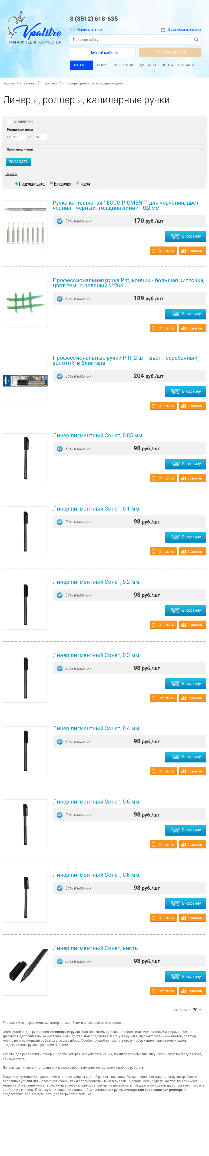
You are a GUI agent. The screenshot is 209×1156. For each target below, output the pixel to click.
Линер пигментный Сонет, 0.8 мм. (96, 875)
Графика (51, 83)
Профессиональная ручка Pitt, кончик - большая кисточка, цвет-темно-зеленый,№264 (128, 283)
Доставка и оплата (179, 29)
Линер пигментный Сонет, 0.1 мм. (96, 508)
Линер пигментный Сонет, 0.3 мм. (96, 655)
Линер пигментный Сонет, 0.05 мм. (98, 435)
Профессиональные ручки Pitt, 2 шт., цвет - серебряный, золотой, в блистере (125, 360)
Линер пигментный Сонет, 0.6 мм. (96, 801)
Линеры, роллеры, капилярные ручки (95, 83)
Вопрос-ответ (124, 65)
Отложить (163, 251)
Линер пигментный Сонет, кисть (95, 948)
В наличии (23, 121)
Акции (102, 65)
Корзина (170, 52)
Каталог (81, 65)
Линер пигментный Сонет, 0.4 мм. (96, 728)
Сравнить (191, 251)
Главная (9, 83)
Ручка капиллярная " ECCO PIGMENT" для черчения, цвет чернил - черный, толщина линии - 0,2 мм (126, 205)
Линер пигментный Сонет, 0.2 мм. (96, 582)
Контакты (186, 65)
